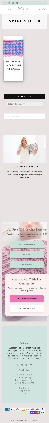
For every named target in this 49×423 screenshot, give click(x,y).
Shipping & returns (24, 383)
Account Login (24, 375)
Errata (24, 385)
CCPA (24, 393)
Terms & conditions (24, 380)
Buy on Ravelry (27, 265)
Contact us (24, 388)
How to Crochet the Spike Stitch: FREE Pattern (13, 65)
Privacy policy (24, 377)
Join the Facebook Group (26, 309)
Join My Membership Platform (27, 299)
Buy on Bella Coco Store (27, 245)
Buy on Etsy (27, 255)
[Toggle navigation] (7, 9)
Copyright (24, 391)
